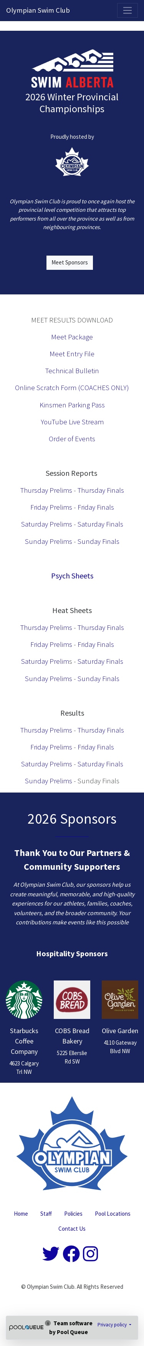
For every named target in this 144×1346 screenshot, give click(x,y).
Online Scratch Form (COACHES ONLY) (72, 387)
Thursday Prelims (46, 490)
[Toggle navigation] (127, 10)
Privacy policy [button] (113, 1324)
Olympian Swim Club (38, 10)
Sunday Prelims (48, 541)
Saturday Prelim (45, 661)
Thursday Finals (101, 490)
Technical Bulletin (72, 370)
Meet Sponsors (69, 262)
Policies (73, 1213)
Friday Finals (96, 507)
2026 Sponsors (72, 818)
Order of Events (72, 438)
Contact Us (72, 1228)
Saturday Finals (100, 524)
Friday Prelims (51, 507)
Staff (46, 1213)
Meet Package (72, 336)
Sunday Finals (98, 541)
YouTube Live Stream (72, 421)
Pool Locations (113, 1213)
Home (21, 1213)
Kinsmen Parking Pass (72, 404)
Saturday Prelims (46, 524)
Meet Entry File (72, 353)
